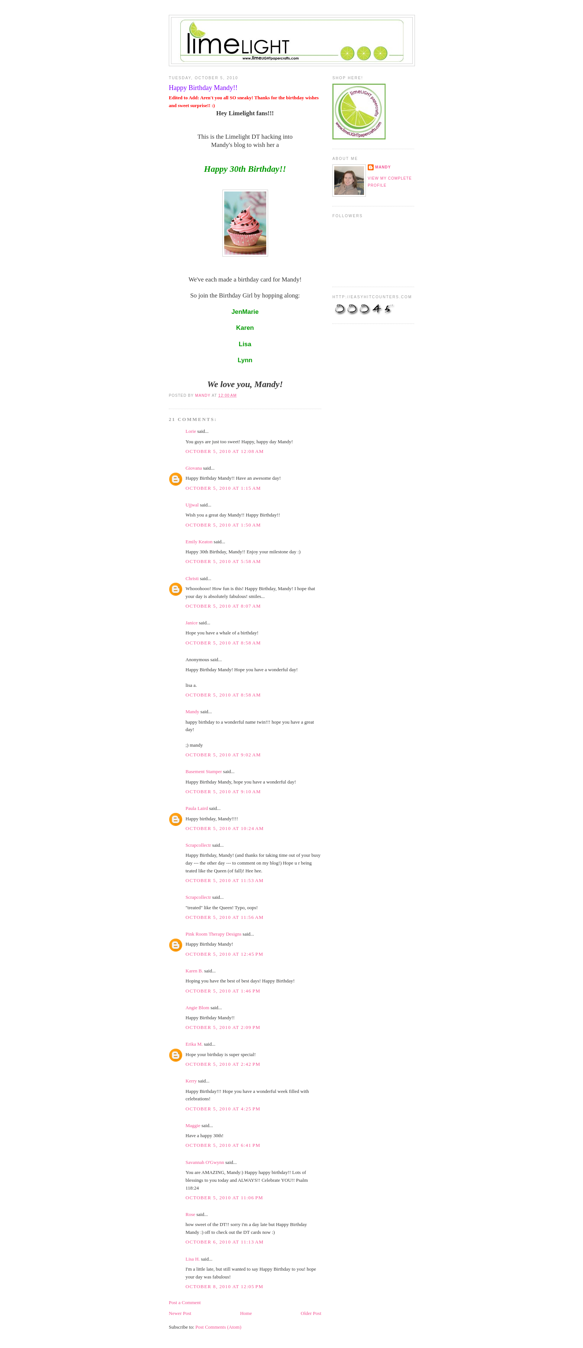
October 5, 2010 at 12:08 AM (225, 451)
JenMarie (244, 311)
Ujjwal (192, 505)
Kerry (191, 1081)
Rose (190, 1214)
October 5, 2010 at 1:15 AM (223, 488)
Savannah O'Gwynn (205, 1162)
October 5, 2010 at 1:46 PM (223, 991)
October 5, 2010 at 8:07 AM (223, 606)
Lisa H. (193, 1259)
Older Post (311, 1313)
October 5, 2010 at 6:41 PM (223, 1145)
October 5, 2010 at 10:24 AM (225, 828)
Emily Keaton (199, 541)
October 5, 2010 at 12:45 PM (224, 954)
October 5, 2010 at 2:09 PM (223, 1027)
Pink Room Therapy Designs (213, 934)
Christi (192, 578)
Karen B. (194, 971)
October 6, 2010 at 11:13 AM (225, 1242)
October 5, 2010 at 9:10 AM (223, 791)
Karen (245, 327)
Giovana (194, 468)
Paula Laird (197, 808)
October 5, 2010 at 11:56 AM (225, 917)
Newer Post (180, 1313)
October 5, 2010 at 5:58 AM (223, 561)
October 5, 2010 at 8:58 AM (223, 643)
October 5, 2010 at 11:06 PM (224, 1197)
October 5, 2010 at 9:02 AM (223, 754)
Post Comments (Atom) (219, 1327)
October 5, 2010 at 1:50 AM (223, 525)
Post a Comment (185, 1302)
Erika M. (194, 1044)
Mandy (192, 711)
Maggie (193, 1125)
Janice (191, 622)
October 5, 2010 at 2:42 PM (223, 1064)
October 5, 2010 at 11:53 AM (225, 880)
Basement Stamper (204, 771)
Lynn (245, 360)
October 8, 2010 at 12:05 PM (224, 1286)
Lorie (191, 431)
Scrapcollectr (198, 845)
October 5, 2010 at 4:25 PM (223, 1108)
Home (246, 1313)
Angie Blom (197, 1007)
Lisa (245, 344)
